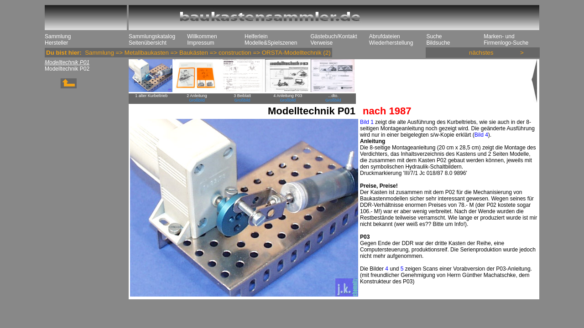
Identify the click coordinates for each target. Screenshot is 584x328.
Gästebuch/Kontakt (333, 36)
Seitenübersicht (148, 43)
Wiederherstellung (391, 43)
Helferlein (256, 36)
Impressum (200, 43)
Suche (434, 36)
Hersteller (56, 43)
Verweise (321, 43)
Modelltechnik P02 (67, 69)
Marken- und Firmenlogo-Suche (506, 39)
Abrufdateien (384, 36)
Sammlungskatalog (152, 36)
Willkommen (202, 36)
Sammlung (58, 36)
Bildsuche (438, 43)
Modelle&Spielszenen (271, 43)
